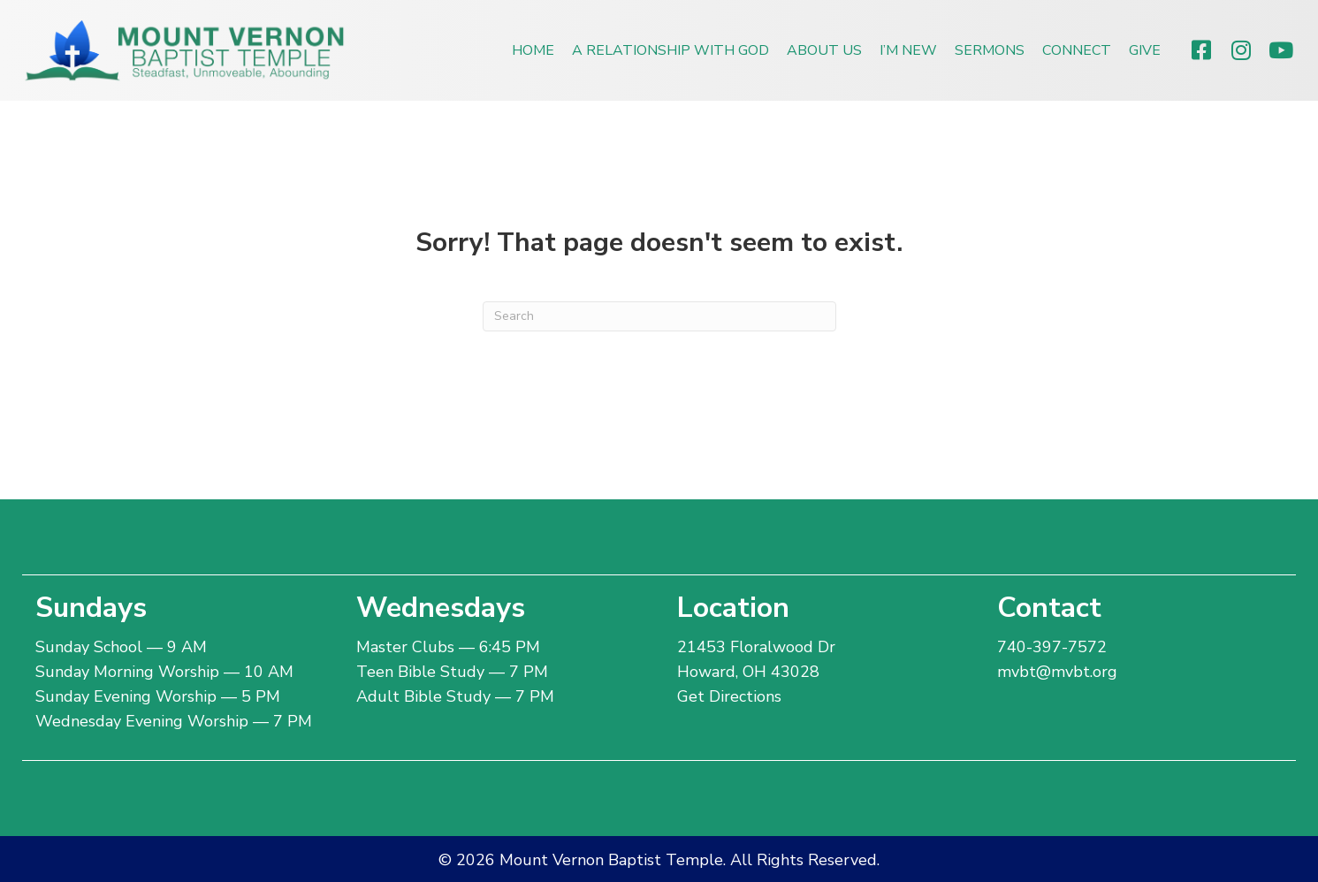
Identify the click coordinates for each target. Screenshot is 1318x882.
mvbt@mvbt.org (1057, 671)
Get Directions (729, 696)
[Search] (659, 316)
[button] (1200, 49)
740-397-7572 (1052, 647)
